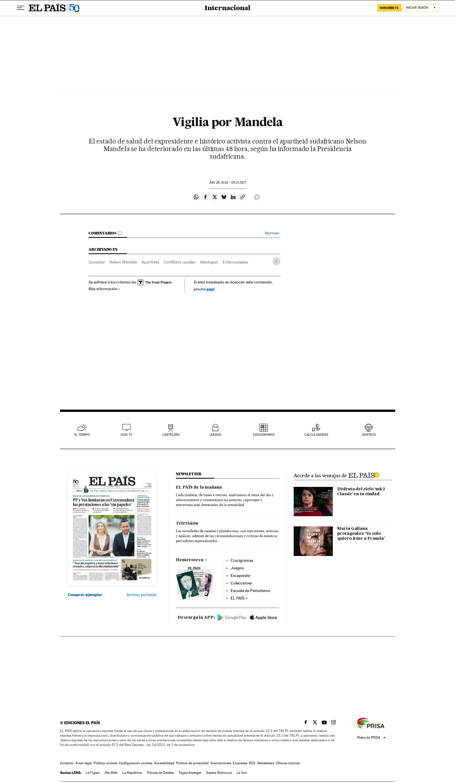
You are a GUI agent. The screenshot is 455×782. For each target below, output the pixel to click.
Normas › (272, 233)
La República (132, 772)
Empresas (240, 763)
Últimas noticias (288, 763)
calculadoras (316, 435)
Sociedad (97, 262)
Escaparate (240, 575)
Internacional (227, 8)
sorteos (369, 435)
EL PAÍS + (239, 598)
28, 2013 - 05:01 (227, 182)
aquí (210, 288)
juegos (215, 435)
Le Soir (241, 772)
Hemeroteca (189, 560)
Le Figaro (93, 772)
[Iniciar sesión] (421, 8)
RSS (252, 763)
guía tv (126, 435)
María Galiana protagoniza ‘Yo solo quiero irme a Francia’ (361, 534)
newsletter (188, 474)
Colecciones (241, 583)
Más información (104, 288)
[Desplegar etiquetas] (276, 261)
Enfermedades (235, 262)
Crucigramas (264, 435)
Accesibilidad (164, 763)
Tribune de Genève (160, 772)
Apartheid (150, 262)
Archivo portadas (141, 594)
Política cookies (105, 763)
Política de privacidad (192, 763)
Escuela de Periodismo (250, 590)
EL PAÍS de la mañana (199, 487)
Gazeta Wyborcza (219, 772)
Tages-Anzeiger (189, 772)
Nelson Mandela (123, 262)
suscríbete (389, 8)
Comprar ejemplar (85, 594)
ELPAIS (364, 474)
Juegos (237, 568)
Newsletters (265, 763)
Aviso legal (83, 763)
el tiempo (82, 435)
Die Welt (111, 772)
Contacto (67, 763)
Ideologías (209, 262)
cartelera (171, 435)
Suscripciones (220, 763)
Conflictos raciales (179, 262)
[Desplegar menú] (20, 7)
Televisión (187, 523)
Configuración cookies (135, 763)
